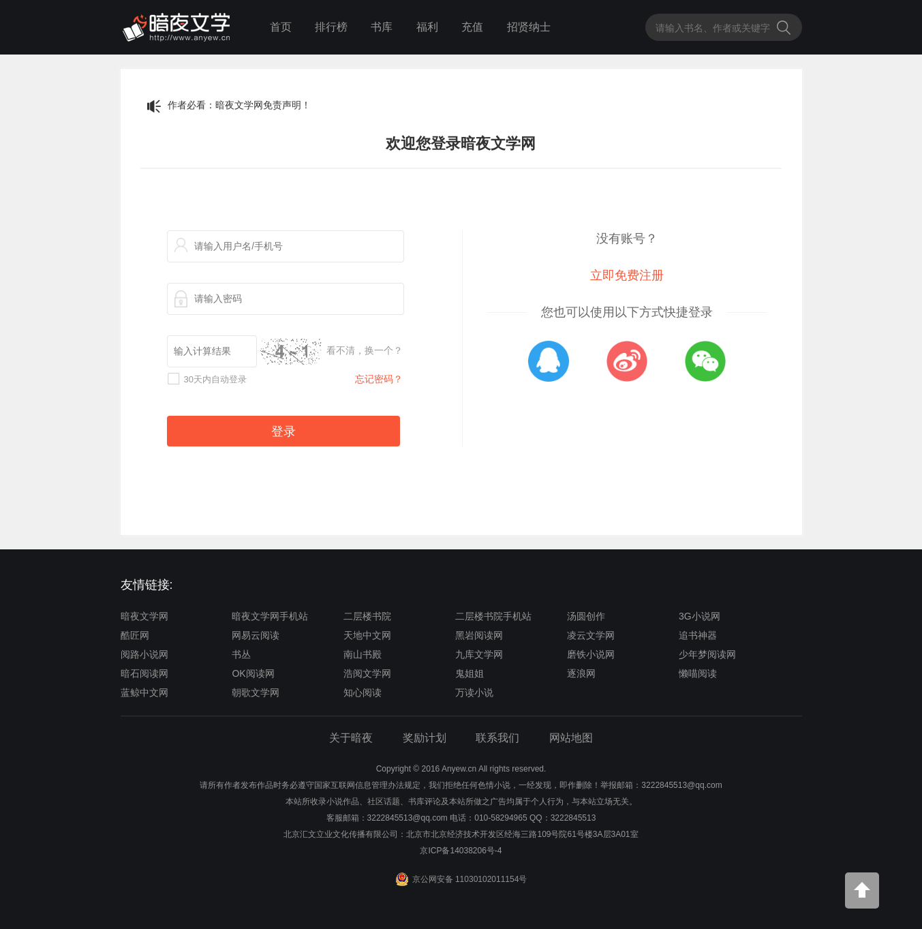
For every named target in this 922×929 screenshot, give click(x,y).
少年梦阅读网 (707, 654)
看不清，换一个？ (364, 350)
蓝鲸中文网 (144, 692)
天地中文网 (367, 635)
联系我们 (497, 738)
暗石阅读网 (144, 673)
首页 (281, 27)
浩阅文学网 (367, 673)
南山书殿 (362, 654)
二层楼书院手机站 (493, 616)
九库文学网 (479, 654)
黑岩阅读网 (479, 635)
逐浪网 (581, 673)
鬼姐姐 (469, 673)
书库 (382, 27)
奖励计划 (424, 738)
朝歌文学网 (255, 692)
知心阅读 (362, 692)
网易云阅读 (255, 635)
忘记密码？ (379, 379)
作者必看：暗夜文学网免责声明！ (239, 105)
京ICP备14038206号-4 (461, 850)
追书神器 (698, 635)
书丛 (241, 654)
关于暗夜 (351, 738)
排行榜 (331, 27)
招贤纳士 (529, 27)
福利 (427, 27)
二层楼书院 (367, 616)
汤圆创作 (586, 616)
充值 (472, 27)
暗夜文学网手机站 (270, 616)
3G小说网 (699, 616)
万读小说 (474, 692)
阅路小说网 (144, 654)
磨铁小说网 (591, 654)
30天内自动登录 (215, 379)
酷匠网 (135, 635)
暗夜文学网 (144, 616)
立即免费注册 (627, 275)
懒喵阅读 (698, 673)
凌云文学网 (591, 635)
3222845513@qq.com (407, 818)
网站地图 (571, 738)
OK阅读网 (253, 673)
